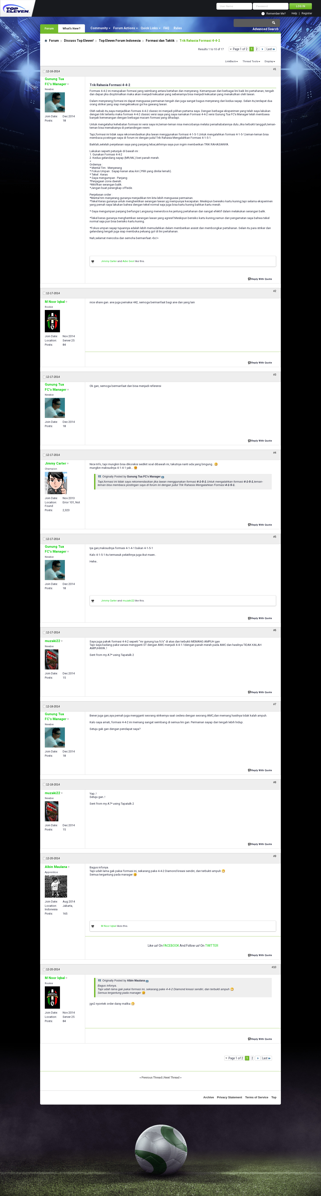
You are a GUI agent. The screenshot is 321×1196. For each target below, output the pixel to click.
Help (294, 13)
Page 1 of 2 (240, 49)
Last (271, 49)
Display (269, 61)
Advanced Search (265, 29)
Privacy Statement (229, 1097)
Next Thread (171, 1077)
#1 (274, 69)
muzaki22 (128, 600)
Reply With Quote (260, 279)
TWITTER (211, 945)
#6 (274, 630)
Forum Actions (124, 28)
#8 (274, 782)
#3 (274, 374)
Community (99, 28)
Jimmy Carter (109, 261)
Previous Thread (152, 1077)
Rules (178, 28)
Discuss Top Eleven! (79, 40)
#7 (274, 704)
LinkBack (230, 61)
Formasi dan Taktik (160, 40)
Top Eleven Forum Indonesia (120, 40)
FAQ (166, 28)
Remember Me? (276, 13)
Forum (49, 28)
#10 (274, 967)
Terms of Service (256, 1097)
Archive (208, 1097)
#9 (274, 856)
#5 (274, 536)
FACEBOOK (171, 945)
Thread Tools (250, 61)
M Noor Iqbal (108, 926)
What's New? (71, 28)
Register (307, 13)
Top (273, 1097)
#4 (274, 452)
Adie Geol (128, 261)
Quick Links (149, 28)
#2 (274, 291)
